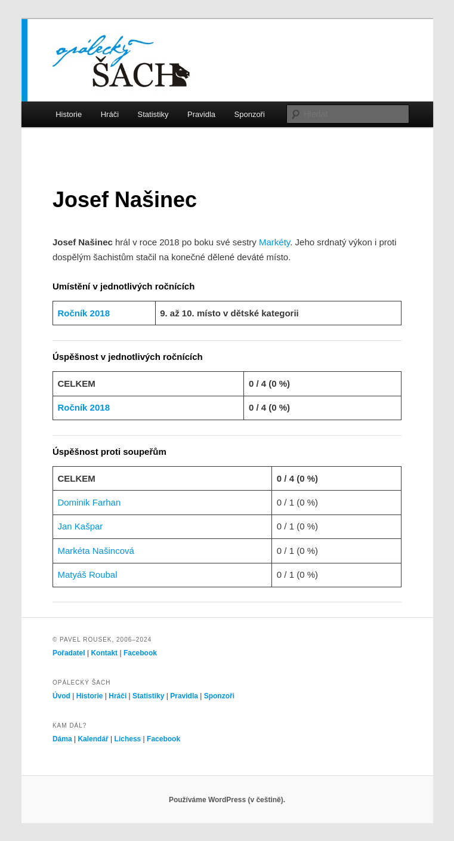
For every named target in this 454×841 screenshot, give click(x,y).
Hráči (110, 114)
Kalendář (93, 739)
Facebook (140, 653)
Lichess (128, 739)
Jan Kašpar (80, 526)
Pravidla (201, 114)
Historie (68, 114)
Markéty (274, 242)
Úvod (61, 696)
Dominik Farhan (89, 502)
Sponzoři (249, 114)
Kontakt (104, 653)
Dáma (62, 739)
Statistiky (153, 114)
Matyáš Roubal (87, 574)
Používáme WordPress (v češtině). (227, 800)
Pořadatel (68, 653)
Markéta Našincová (95, 551)
